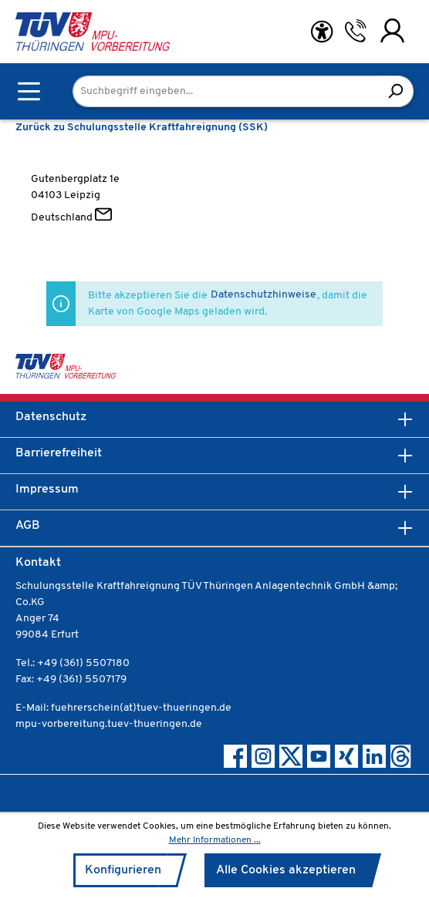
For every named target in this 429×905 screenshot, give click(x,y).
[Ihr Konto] (392, 30)
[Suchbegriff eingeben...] (225, 91)
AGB (27, 526)
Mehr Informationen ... (215, 840)
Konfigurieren (123, 870)
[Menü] (28, 91)
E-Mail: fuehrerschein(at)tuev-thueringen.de (123, 708)
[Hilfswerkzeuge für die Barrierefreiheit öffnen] (321, 32)
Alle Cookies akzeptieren (286, 870)
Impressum (47, 489)
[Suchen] (395, 91)
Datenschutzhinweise (263, 295)
